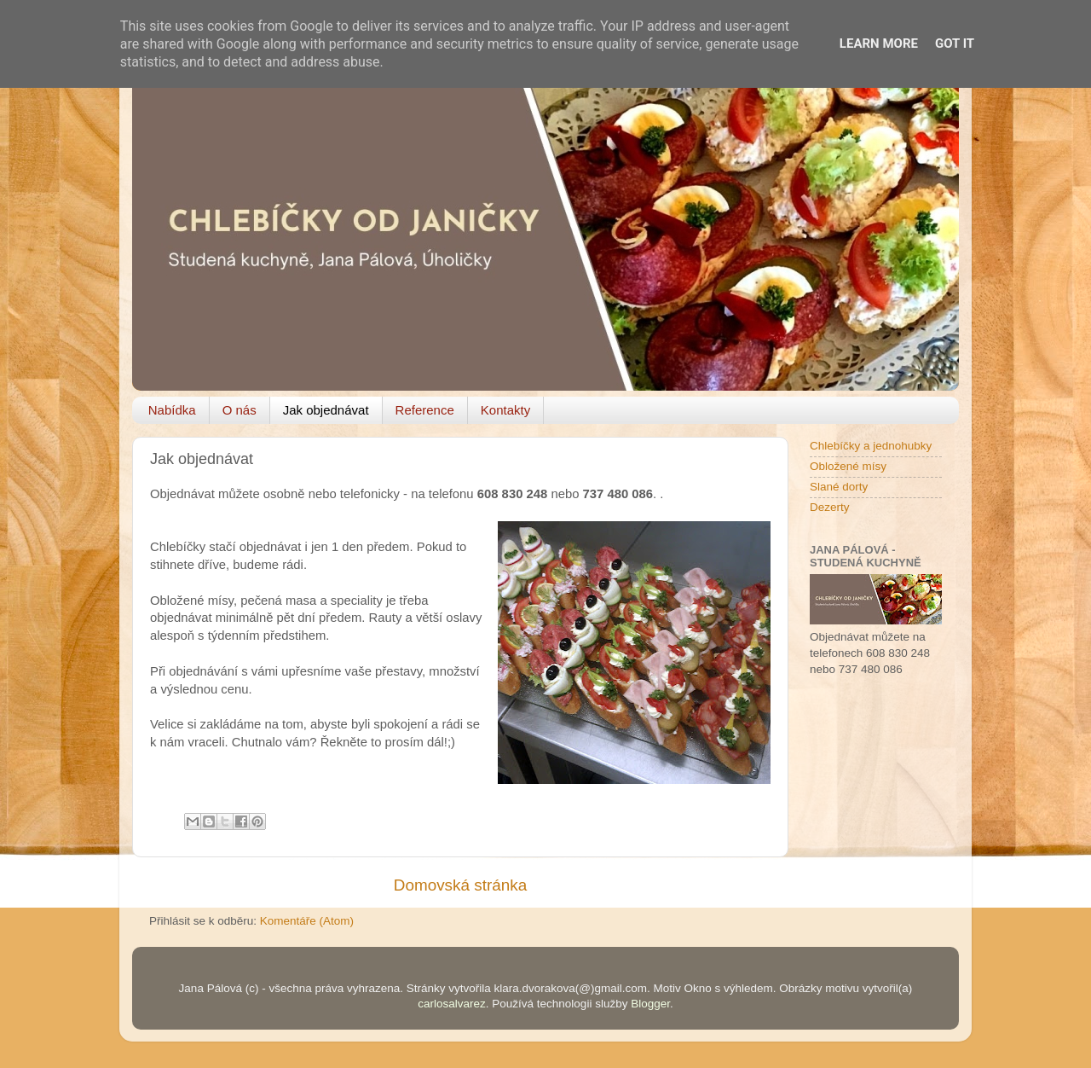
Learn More (879, 43)
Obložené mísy (848, 466)
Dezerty (830, 507)
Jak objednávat (326, 410)
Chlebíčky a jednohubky (871, 445)
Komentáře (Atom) (307, 920)
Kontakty (505, 410)
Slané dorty (839, 486)
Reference (424, 410)
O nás (239, 410)
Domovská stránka (460, 885)
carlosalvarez (452, 1003)
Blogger (650, 1003)
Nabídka (172, 410)
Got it (954, 43)
